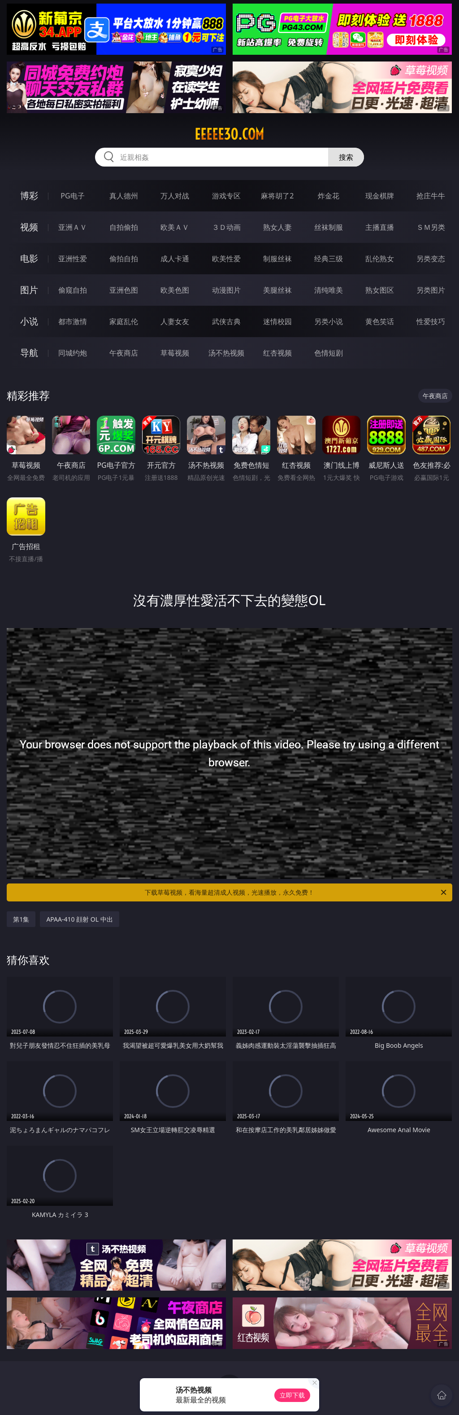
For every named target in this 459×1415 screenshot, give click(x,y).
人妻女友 (174, 321)
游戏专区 (226, 196)
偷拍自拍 (123, 259)
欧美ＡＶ (174, 227)
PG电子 (72, 196)
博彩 (29, 195)
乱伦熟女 (379, 259)
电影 (29, 258)
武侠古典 (226, 321)
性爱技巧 (430, 321)
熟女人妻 (277, 227)
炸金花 (328, 196)
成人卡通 (174, 259)
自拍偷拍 (123, 227)
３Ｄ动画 (226, 227)
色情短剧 (328, 353)
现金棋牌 (379, 196)
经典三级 (328, 259)
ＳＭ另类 (430, 227)
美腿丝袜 (277, 290)
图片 (29, 290)
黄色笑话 (379, 321)
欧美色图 (174, 290)
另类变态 (430, 259)
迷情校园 (277, 321)
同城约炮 (72, 353)
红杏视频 (277, 353)
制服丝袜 (277, 259)
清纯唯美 (328, 290)
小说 (29, 321)
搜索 (346, 157)
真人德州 (123, 196)
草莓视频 (174, 353)
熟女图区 (379, 290)
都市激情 (72, 321)
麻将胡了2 (277, 196)
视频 (29, 227)
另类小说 (328, 321)
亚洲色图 (123, 290)
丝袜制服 (328, 227)
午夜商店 (123, 353)
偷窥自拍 (72, 290)
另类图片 (430, 290)
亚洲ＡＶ (72, 227)
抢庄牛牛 (430, 196)
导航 (29, 353)
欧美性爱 (226, 259)
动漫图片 (226, 290)
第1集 (21, 919)
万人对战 (174, 196)
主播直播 (379, 227)
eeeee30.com (229, 134)
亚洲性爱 (72, 259)
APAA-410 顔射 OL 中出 (79, 919)
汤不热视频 (226, 353)
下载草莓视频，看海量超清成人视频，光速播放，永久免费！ (296, 892)
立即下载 (292, 1395)
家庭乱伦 (123, 321)
